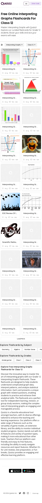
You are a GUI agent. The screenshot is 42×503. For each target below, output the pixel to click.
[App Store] (15, 471)
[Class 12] (31, 45)
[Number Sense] (30, 349)
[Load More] (21, 339)
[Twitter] (20, 493)
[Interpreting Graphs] (14, 45)
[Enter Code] (35, 3)
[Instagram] (28, 493)
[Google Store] (28, 471)
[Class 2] (28, 360)
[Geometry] (5, 349)
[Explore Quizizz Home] (6, 3)
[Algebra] (17, 349)
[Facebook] (24, 493)
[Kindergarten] (6, 360)
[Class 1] (18, 360)
